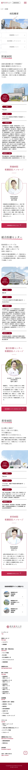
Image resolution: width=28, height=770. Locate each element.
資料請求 (14, 748)
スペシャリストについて (8, 659)
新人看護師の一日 (6, 657)
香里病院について (14, 47)
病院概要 (4, 644)
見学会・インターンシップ (8, 715)
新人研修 (4, 655)
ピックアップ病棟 (6, 730)
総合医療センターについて (14, 41)
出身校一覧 (5, 711)
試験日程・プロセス (7, 704)
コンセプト (5, 642)
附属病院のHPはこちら (14, 225)
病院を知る (5, 743)
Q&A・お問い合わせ (14, 754)
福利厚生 (4, 706)
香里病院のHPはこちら (14, 573)
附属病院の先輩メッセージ (6, 677)
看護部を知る (14, 667)
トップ (2, 9)
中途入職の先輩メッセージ (6, 688)
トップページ (14, 633)
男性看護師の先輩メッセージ (6, 692)
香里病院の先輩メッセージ (6, 684)
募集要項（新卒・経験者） (8, 701)
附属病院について (14, 35)
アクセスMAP (5, 713)
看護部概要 (5, 662)
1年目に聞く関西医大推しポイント (10, 727)
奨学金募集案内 (6, 708)
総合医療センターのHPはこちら (14, 409)
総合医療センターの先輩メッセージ (7, 681)
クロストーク (5, 732)
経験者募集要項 (6, 740)
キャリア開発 (5, 652)
